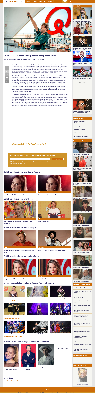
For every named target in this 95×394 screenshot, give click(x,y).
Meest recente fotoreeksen (81, 141)
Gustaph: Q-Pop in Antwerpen (56, 333)
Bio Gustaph (46, 368)
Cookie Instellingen (65, 392)
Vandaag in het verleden (80, 355)
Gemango (75, 392)
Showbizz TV (77, 6)
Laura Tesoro (7, 381)
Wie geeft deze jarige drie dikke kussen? (82, 341)
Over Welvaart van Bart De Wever (81, 136)
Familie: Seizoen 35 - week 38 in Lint (81, 154)
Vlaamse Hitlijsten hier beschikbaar (81, 126)
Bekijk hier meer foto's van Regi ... (12, 318)
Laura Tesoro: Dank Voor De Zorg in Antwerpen (60, 298)
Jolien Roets (21, 381)
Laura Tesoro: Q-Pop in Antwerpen (11, 298)
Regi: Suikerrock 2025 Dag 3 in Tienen (35, 315)
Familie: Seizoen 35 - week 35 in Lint (81, 281)
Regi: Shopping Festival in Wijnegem (12, 315)
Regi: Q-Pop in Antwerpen (55, 315)
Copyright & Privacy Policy (43, 392)
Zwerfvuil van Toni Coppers (80, 129)
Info (36, 392)
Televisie (34, 1)
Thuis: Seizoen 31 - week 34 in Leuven (81, 198)
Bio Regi (28, 369)
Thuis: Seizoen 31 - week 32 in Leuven (81, 267)
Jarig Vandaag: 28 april (80, 365)
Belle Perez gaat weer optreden (80, 287)
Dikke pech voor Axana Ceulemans (81, 319)
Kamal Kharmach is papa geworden (81, 328)
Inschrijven (57, 159)
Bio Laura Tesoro (11, 369)
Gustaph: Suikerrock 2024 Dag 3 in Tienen (36, 333)
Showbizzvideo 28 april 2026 (79, 34)
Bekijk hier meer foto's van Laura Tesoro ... (14, 300)
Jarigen (50, 1)
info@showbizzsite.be (55, 392)
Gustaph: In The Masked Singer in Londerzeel (14, 333)
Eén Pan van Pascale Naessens (80, 132)
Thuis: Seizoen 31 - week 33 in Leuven (81, 225)
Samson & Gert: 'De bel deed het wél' (29, 144)
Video (40, 1)
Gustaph (16, 381)
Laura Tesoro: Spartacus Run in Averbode (36, 298)
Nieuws (28, 1)
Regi (12, 381)
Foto (45, 1)
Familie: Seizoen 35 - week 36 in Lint (81, 239)
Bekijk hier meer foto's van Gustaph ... (13, 336)
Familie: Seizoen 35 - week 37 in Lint (81, 211)
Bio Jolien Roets (63, 348)
